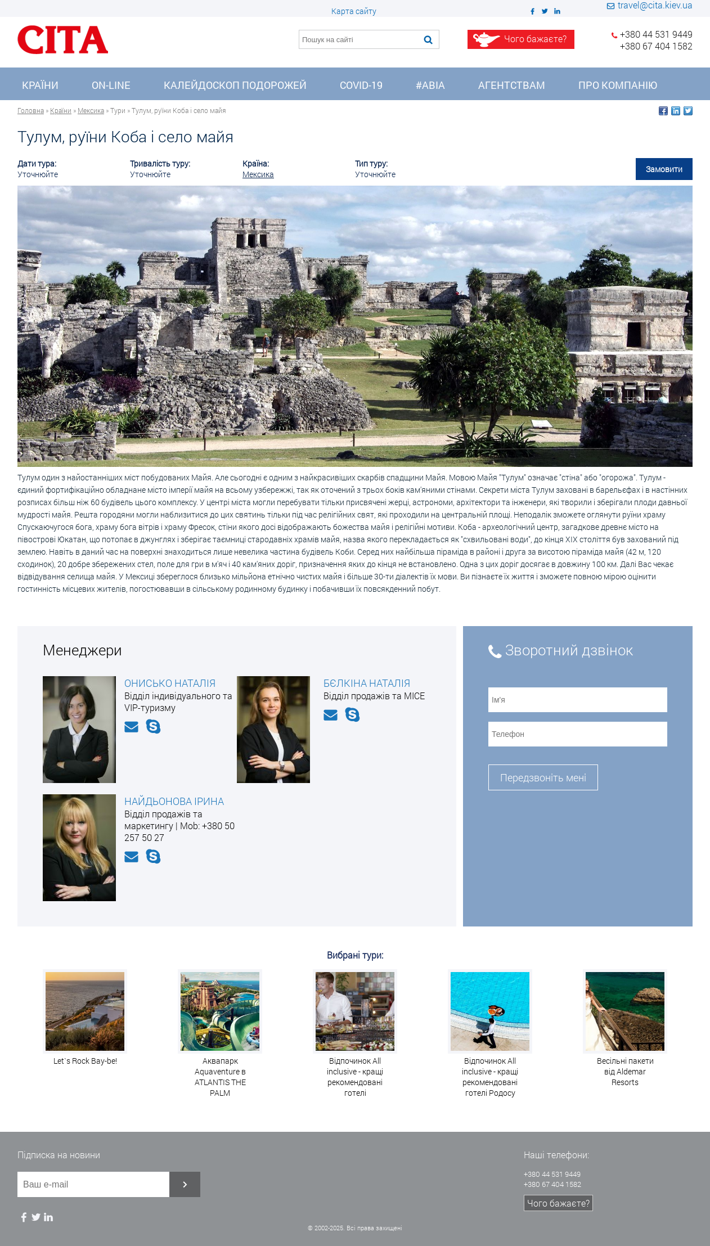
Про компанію (617, 85)
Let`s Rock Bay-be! (85, 1060)
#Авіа (430, 85)
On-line (111, 85)
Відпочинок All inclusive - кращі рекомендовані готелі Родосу (490, 1076)
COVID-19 (361, 85)
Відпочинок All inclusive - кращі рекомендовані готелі (355, 1076)
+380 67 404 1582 (656, 46)
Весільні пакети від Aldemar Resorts (625, 1071)
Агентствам (511, 85)
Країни (40, 85)
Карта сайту (353, 11)
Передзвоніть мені (543, 777)
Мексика (91, 110)
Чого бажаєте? (558, 1203)
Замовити (664, 169)
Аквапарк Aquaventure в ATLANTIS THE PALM (220, 1076)
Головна (30, 110)
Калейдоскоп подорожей (235, 85)
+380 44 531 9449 (656, 34)
